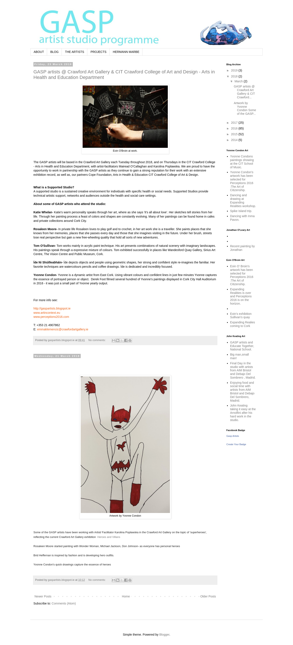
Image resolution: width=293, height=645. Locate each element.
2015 (234, 134)
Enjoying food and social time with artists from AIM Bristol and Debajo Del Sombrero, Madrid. (242, 391)
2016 (234, 128)
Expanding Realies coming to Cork (242, 324)
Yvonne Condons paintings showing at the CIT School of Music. (242, 162)
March (239, 81)
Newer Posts (42, 596)
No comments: (97, 340)
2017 (234, 122)
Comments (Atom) (64, 603)
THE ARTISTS (74, 52)
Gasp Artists (232, 436)
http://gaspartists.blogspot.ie (51, 308)
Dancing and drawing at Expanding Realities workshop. (243, 200)
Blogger (164, 634)
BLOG (54, 52)
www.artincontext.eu (46, 312)
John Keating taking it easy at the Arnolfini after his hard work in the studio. (243, 412)
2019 (234, 70)
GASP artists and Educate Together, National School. (242, 346)
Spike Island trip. (241, 211)
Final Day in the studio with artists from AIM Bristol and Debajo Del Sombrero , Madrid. (243, 370)
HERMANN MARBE (126, 52)
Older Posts (208, 596)
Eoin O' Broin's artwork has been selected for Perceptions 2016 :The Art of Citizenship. (241, 275)
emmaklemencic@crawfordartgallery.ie (62, 329)
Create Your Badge (236, 444)
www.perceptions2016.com (51, 316)
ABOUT (39, 52)
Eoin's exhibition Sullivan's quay (241, 315)
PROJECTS (98, 52)
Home (126, 596)
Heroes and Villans (108, 537)
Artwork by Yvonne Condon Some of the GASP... (245, 108)
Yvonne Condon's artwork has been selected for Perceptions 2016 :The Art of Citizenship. (241, 181)
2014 (234, 140)
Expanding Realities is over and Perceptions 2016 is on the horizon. (241, 296)
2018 (234, 76)
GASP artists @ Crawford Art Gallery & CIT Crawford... (244, 92)
